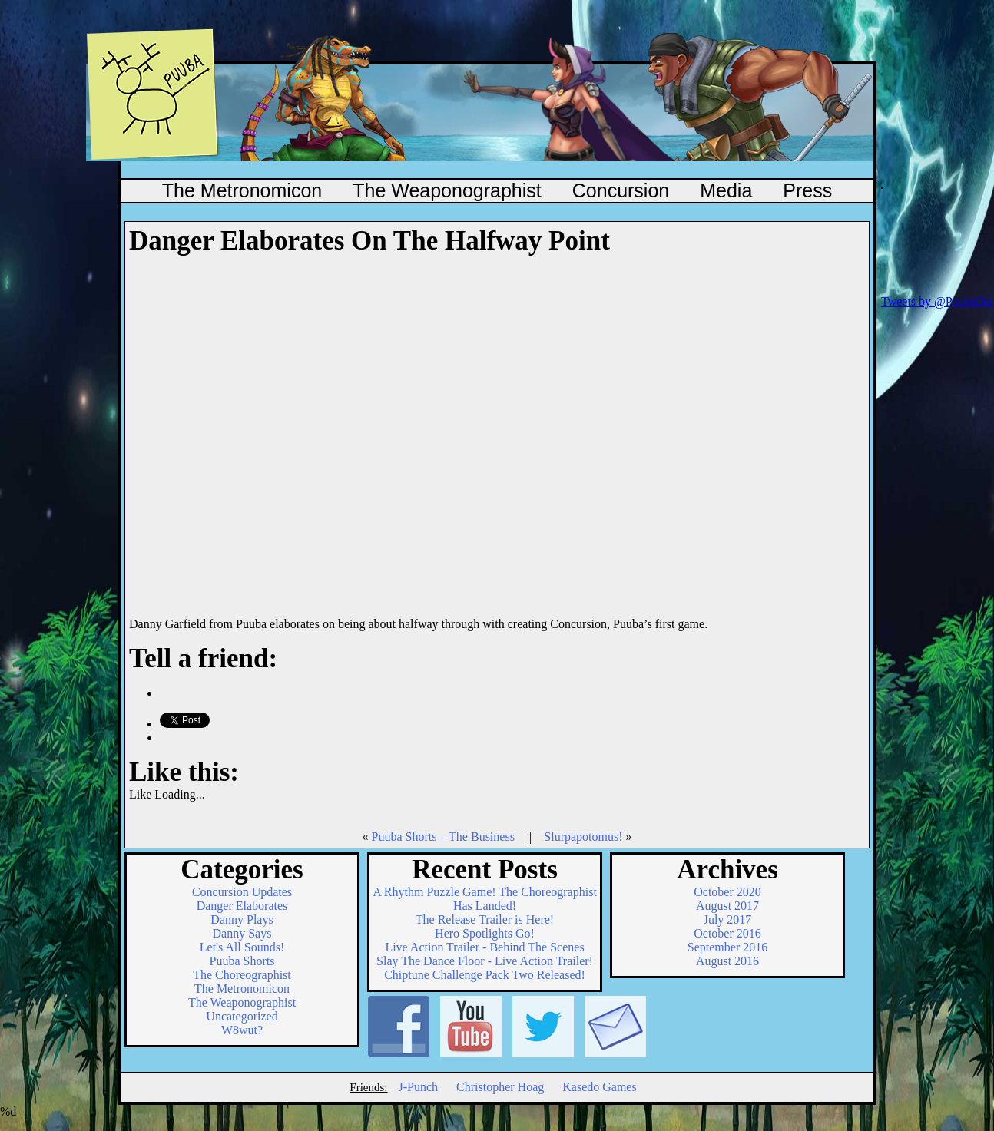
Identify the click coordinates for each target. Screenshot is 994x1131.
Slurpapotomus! (583, 836)
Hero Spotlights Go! (485, 933)
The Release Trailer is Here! (485, 919)
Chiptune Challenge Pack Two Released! (484, 974)
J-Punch (418, 1086)
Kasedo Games (599, 1086)
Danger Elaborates (242, 905)
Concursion (620, 190)
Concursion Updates (242, 891)
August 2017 (727, 905)
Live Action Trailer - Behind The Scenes (484, 947)
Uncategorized (241, 1016)
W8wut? (242, 1030)
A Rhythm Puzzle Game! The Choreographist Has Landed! (485, 898)
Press (807, 190)
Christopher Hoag (500, 1086)
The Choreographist (242, 974)
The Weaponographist (447, 190)
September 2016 (727, 947)
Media (726, 190)
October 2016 (727, 933)
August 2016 (727, 960)
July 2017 (728, 919)
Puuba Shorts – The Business (442, 836)
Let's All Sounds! (242, 947)
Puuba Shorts (242, 960)
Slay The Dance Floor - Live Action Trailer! (484, 960)
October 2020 (727, 891)
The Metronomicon (242, 190)
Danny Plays (241, 919)
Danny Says (242, 933)
